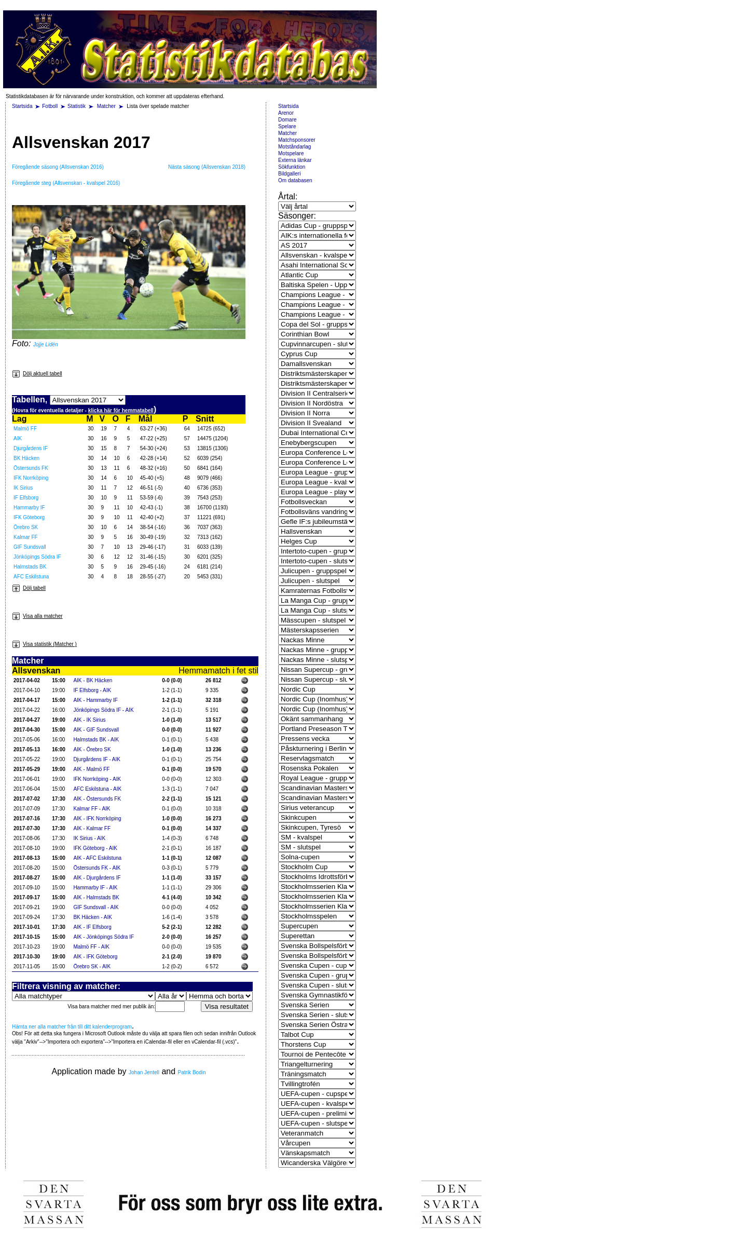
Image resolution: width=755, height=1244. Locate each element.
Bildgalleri (289, 174)
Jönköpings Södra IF (37, 557)
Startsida (22, 106)
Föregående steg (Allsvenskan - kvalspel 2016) (66, 183)
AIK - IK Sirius (89, 720)
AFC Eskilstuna (31, 576)
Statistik (76, 106)
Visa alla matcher (37, 616)
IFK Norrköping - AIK (97, 779)
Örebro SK (25, 527)
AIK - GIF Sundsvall (96, 730)
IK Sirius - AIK (89, 838)
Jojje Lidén (45, 344)
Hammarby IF (29, 507)
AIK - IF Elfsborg (92, 927)
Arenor (286, 113)
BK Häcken (26, 458)
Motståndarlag (294, 147)
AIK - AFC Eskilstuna (97, 858)
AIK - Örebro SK (92, 749)
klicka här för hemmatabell (121, 410)
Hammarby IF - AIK (95, 887)
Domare (287, 120)
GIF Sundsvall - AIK (95, 907)
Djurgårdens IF (30, 448)
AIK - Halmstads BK (96, 897)
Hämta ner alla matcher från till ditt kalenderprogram (72, 1027)
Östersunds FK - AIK (96, 868)
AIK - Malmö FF (91, 769)
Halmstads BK (29, 567)
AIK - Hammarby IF (95, 700)
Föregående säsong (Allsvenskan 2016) (58, 167)
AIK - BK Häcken (92, 680)
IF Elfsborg (25, 498)
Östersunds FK (30, 468)
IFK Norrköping (30, 478)
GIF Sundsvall (29, 547)
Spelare (287, 126)
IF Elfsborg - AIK (92, 690)
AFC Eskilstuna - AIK (97, 789)
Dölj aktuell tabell (37, 373)
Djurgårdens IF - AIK (96, 759)
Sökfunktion (291, 167)
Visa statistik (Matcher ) (44, 644)
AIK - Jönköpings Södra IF (103, 937)
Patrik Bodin (192, 1072)
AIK (17, 438)
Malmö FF (25, 428)
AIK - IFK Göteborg (95, 956)
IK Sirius (23, 488)
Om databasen (295, 180)
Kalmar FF (25, 537)
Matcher (107, 106)
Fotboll (50, 106)
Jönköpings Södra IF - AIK (103, 710)
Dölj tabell (29, 588)
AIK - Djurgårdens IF (96, 878)
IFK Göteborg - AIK (95, 848)
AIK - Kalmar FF (92, 828)
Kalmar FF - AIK (91, 809)
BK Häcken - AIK (92, 917)
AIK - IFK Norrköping (97, 818)
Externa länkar (294, 160)
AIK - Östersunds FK (97, 799)
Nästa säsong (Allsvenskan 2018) (206, 167)
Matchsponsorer (296, 140)
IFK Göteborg (29, 517)
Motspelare (291, 153)
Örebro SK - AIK (92, 966)
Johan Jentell (144, 1072)
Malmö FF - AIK (91, 947)
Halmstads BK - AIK (96, 739)
